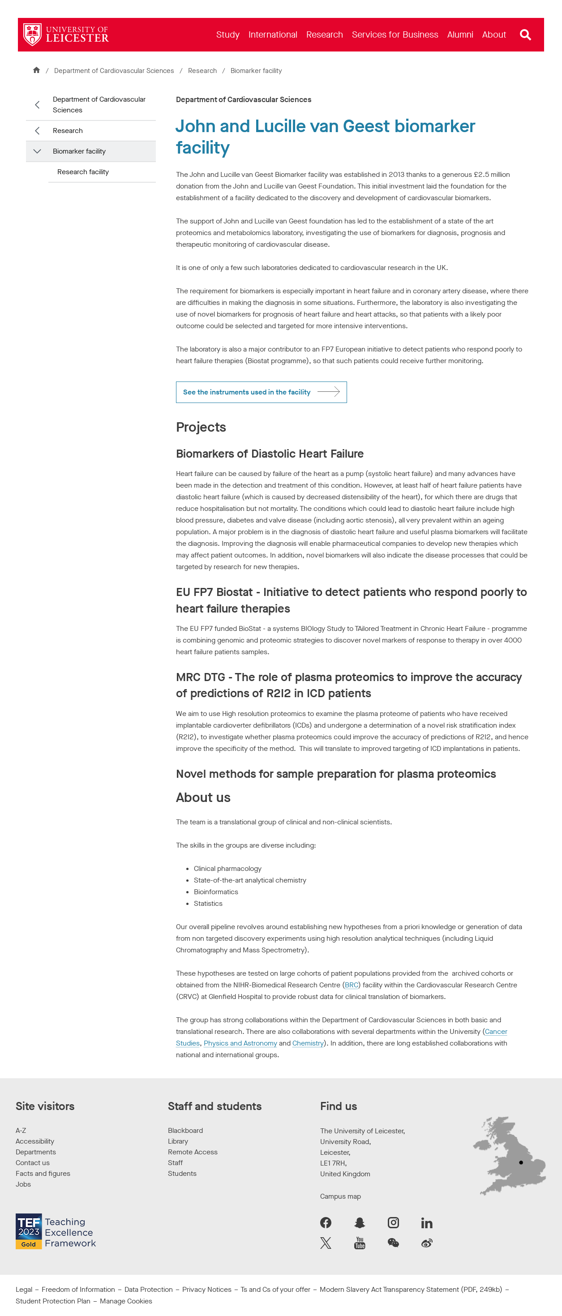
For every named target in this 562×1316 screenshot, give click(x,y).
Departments (36, 1152)
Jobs (23, 1184)
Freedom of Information (78, 1289)
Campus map (340, 1196)
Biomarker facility (79, 151)
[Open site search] (525, 35)
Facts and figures (43, 1173)
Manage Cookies (126, 1301)
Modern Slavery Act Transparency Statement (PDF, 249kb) (411, 1289)
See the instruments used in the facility (247, 392)
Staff (175, 1162)
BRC (351, 985)
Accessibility (35, 1141)
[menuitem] (228, 34)
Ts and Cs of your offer (275, 1289)
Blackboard (185, 1130)
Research (202, 70)
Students (182, 1173)
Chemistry (308, 1043)
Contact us (33, 1162)
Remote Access (193, 1152)
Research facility (83, 171)
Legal (24, 1289)
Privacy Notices (207, 1289)
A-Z (21, 1130)
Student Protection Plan (53, 1301)
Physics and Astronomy (240, 1043)
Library (178, 1141)
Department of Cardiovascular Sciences (114, 70)
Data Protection (148, 1289)
